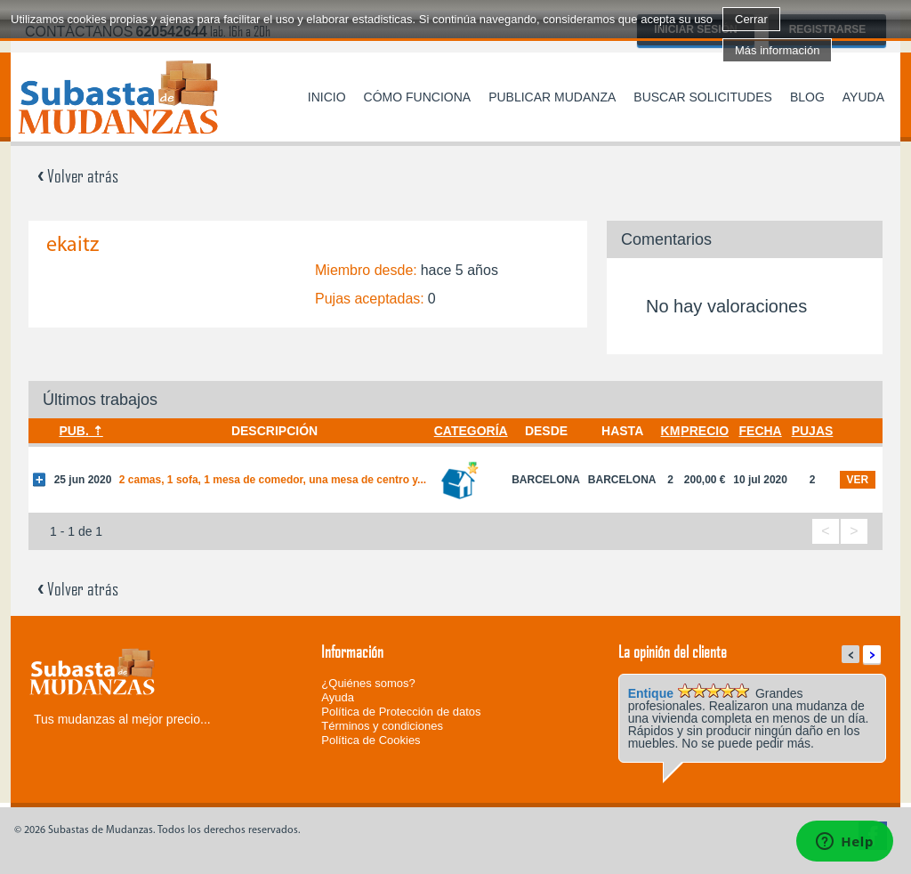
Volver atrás (77, 175)
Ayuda (863, 97)
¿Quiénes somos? (368, 683)
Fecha (760, 431)
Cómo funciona (418, 97)
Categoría (471, 431)
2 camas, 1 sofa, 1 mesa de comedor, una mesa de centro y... (272, 479)
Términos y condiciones (382, 725)
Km (671, 431)
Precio (705, 431)
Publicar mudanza (552, 97)
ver (858, 479)
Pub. (73, 431)
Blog (807, 97)
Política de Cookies (370, 740)
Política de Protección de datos (400, 711)
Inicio (327, 97)
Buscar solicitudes (702, 97)
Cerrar (751, 19)
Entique (650, 693)
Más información (777, 50)
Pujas (813, 431)
